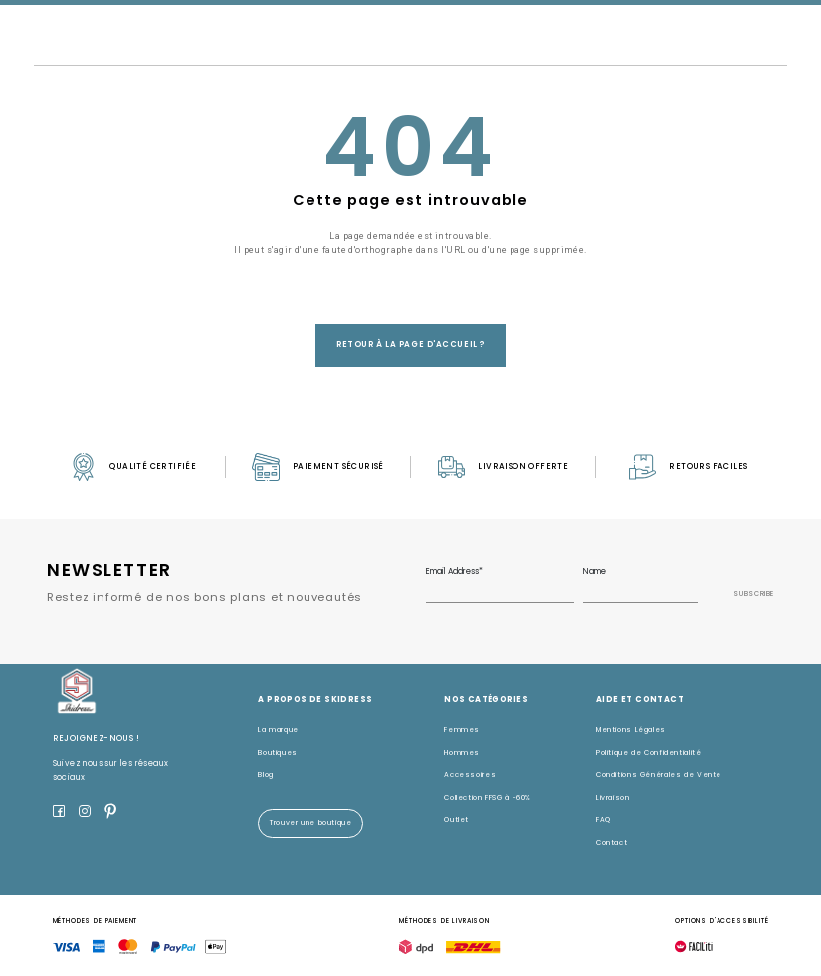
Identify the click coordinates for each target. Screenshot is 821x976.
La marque (278, 729)
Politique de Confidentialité (649, 752)
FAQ (603, 819)
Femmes (462, 729)
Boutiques (278, 752)
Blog (266, 774)
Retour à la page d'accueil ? (410, 344)
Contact (611, 842)
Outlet (456, 819)
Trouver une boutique (311, 822)
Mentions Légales (631, 729)
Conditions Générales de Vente (658, 774)
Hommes (462, 752)
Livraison (613, 797)
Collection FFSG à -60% (487, 797)
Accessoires (470, 774)
